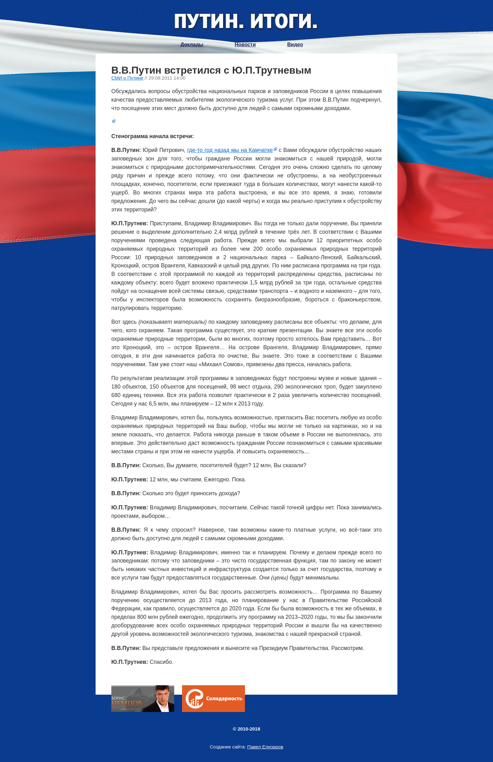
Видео (295, 44)
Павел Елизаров (265, 746)
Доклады (191, 44)
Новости (245, 44)
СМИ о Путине (127, 78)
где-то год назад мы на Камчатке (230, 150)
